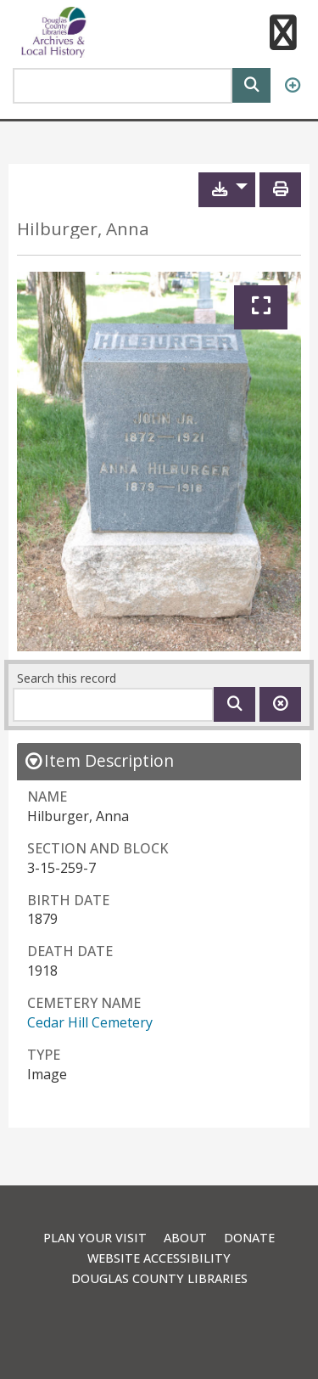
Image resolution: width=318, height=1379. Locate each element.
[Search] (251, 84)
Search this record (66, 678)
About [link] (185, 1238)
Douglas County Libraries (159, 1278)
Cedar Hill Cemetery (90, 1022)
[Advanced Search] (292, 86)
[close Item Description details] (99, 760)
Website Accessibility (159, 1258)
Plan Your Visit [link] (95, 1238)
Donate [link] (249, 1238)
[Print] (280, 189)
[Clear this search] (280, 704)
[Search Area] (122, 86)
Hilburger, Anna (83, 229)
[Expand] (260, 307)
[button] (282, 34)
